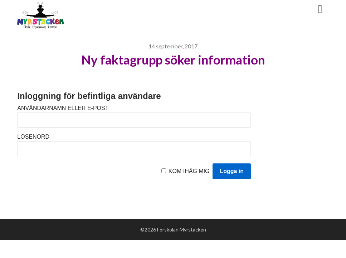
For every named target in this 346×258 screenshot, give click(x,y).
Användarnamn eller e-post (62, 108)
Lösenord (33, 137)
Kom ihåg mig (189, 171)
